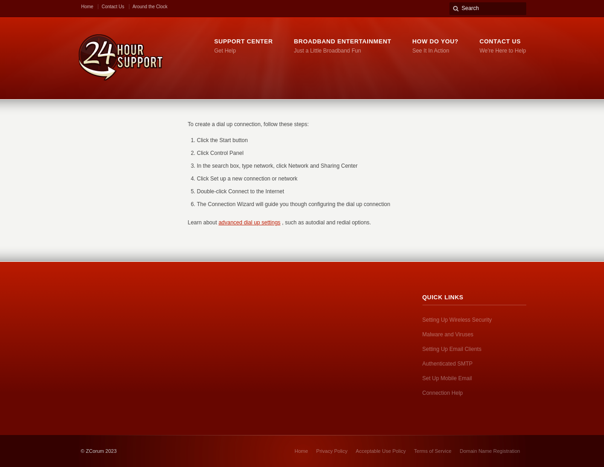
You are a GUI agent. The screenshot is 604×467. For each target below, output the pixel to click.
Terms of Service (433, 451)
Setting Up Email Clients (451, 349)
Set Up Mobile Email (447, 378)
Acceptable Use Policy (381, 451)
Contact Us (113, 6)
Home (87, 6)
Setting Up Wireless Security (457, 320)
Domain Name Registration (490, 451)
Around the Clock (150, 6)
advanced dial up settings (249, 222)
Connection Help (442, 393)
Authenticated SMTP (447, 364)
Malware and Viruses (448, 334)
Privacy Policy (331, 451)
